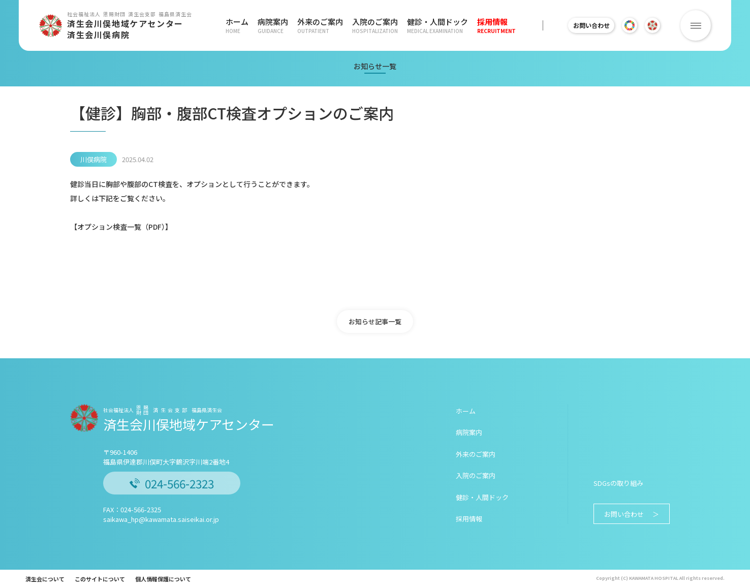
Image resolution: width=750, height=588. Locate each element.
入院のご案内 (369, 25)
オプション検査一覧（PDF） (121, 227)
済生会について (45, 579)
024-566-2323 (172, 483)
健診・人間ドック (429, 25)
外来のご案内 (316, 25)
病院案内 (271, 25)
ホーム (237, 25)
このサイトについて (100, 579)
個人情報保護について (163, 579)
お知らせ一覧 (375, 66)
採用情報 (486, 25)
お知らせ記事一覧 (375, 321)
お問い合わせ (586, 25)
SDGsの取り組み (618, 483)
